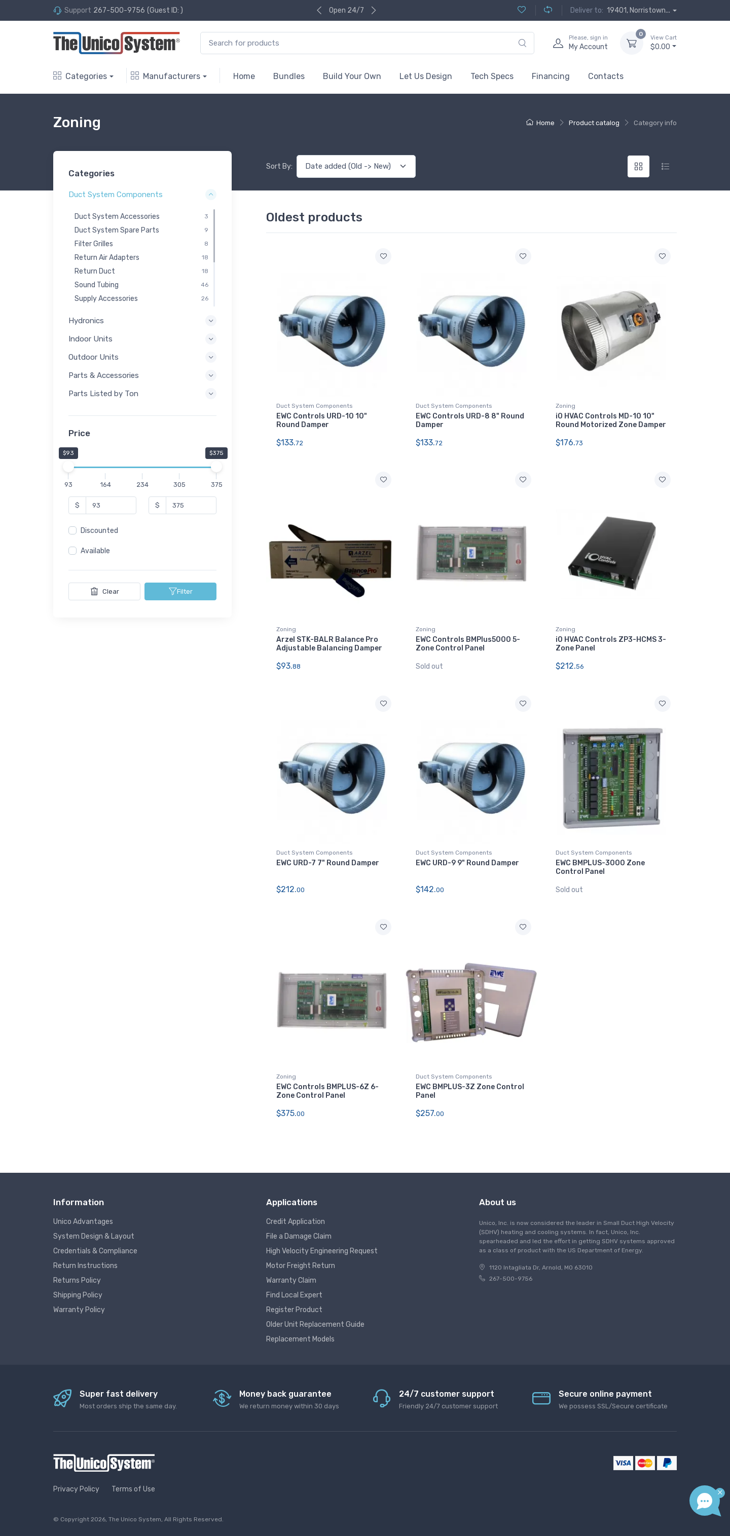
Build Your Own (352, 76)
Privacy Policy (76, 1489)
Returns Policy (77, 1280)
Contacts (606, 76)
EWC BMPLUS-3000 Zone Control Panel (600, 867)
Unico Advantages (83, 1221)
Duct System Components (314, 405)
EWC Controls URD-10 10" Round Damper (321, 420)
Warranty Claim (291, 1280)
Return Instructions (85, 1265)
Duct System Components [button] (115, 195)
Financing (551, 76)
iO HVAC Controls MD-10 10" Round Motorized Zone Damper (611, 420)
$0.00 (663, 42)
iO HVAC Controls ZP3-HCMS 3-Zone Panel (611, 643)
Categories (80, 76)
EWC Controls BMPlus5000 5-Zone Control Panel (468, 643)
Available (95, 551)
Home (244, 76)
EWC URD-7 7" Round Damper (327, 863)
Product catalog (594, 123)
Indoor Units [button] (90, 338)
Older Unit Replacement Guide (315, 1324)
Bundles (289, 76)
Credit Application (295, 1221)
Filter (181, 591)
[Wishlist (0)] (522, 10)
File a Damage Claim (299, 1236)
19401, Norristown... (638, 10)
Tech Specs (492, 76)
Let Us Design (425, 76)
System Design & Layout (93, 1236)
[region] (142, 257)
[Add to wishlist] (383, 256)
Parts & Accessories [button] (103, 375)
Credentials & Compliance (95, 1251)
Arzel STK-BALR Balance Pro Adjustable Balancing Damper (329, 643)
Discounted (99, 530)
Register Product (294, 1309)
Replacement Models (300, 1339)
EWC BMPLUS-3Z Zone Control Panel (470, 1091)
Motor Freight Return (300, 1265)
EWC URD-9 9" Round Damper (467, 863)
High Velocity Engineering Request (322, 1251)
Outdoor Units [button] (93, 357)
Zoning (565, 405)
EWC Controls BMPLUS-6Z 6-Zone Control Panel (327, 1091)
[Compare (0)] (543, 10)
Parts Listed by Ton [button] (103, 394)
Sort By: (279, 166)
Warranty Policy (79, 1309)
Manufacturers (165, 76)
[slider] (68, 466)
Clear (104, 591)
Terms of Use (133, 1489)
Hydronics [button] (86, 320)
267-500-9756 (119, 10)
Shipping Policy (77, 1295)
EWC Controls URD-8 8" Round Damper (470, 420)
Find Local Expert (294, 1295)
